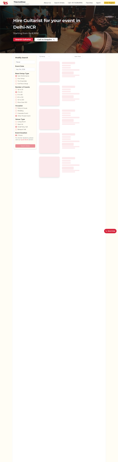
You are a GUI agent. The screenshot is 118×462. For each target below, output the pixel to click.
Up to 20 (20, 89)
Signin (98, 3)
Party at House (22, 108)
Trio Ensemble (22, 81)
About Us (47, 3)
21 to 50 (20, 92)
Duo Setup (21, 78)
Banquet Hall (22, 129)
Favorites (89, 3)
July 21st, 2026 (20, 69)
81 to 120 (20, 97)
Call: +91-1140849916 (75, 3)
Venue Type (20, 119)
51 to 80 (20, 94)
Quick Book (24, 140)
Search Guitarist (23, 39)
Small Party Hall (23, 127)
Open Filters (77, 56)
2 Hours (20, 135)
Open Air (20, 124)
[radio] (16, 76)
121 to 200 (21, 100)
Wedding (20, 111)
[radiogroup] (25, 80)
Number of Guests (22, 87)
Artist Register (109, 3)
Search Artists (59, 3)
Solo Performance (23, 76)
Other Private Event (24, 116)
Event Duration (21, 133)
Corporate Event (23, 113)
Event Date (19, 66)
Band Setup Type (22, 73)
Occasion (19, 106)
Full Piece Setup (23, 83)
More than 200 (22, 102)
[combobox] (44, 56)
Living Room (22, 122)
